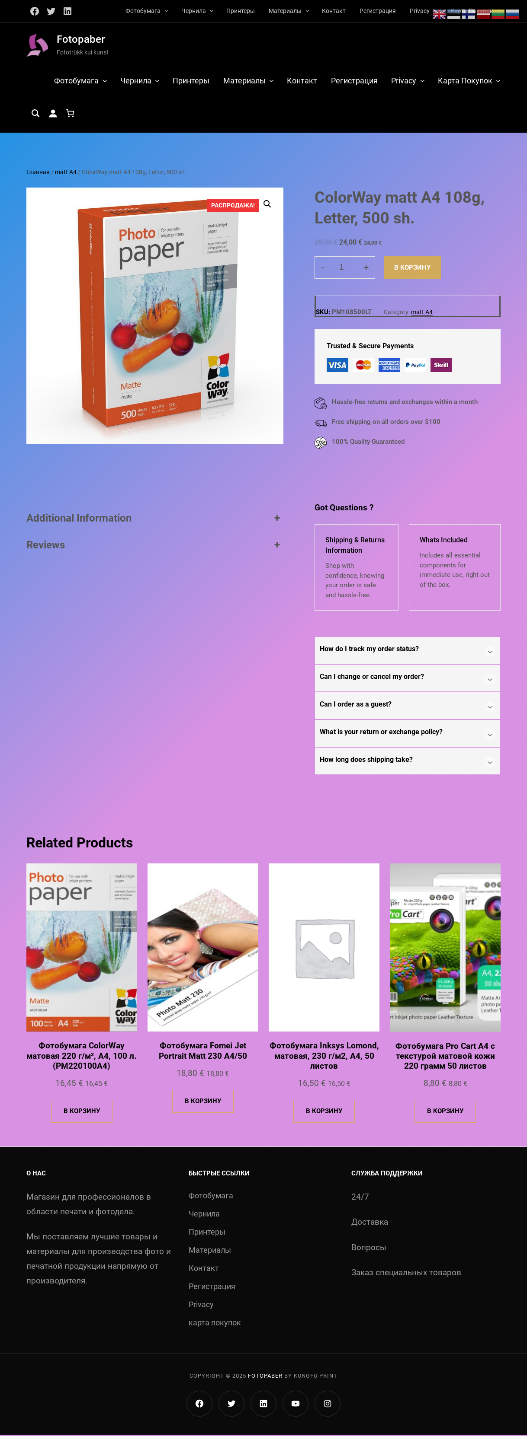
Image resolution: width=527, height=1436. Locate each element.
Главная (38, 173)
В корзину (412, 269)
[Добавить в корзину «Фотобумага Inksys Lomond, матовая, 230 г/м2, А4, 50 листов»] (324, 1113)
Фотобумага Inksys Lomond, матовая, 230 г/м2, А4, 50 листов (324, 1057)
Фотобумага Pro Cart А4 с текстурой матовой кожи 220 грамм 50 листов (445, 1057)
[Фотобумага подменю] (166, 10)
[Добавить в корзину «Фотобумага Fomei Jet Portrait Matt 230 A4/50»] (203, 1103)
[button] (267, 205)
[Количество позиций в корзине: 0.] (70, 114)
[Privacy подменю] (422, 81)
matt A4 (66, 173)
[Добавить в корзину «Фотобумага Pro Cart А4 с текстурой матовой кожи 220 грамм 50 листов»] (445, 1113)
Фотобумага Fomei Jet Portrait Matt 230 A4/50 (203, 1052)
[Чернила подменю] (211, 10)
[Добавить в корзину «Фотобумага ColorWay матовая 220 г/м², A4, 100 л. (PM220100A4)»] (81, 1113)
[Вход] (53, 114)
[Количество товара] (345, 269)
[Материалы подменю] (307, 10)
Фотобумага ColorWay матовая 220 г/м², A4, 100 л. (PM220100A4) (81, 1057)
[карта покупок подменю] (498, 81)
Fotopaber (81, 39)
